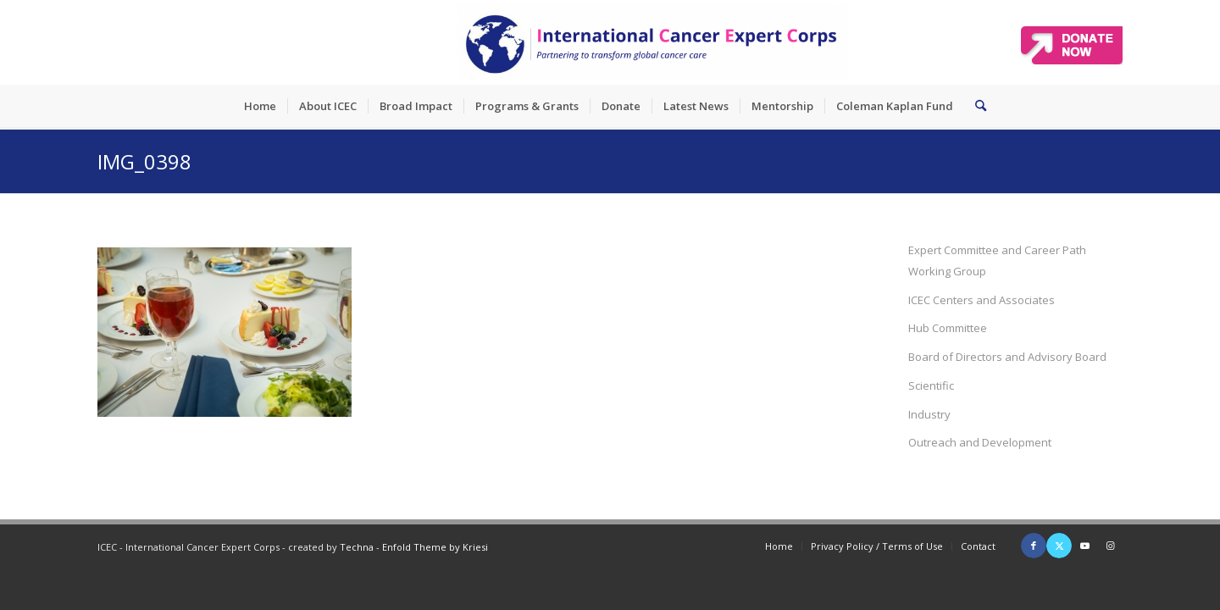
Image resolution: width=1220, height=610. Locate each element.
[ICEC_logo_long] (652, 42)
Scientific (931, 385)
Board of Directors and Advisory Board (1007, 356)
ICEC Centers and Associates (981, 300)
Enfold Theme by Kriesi (435, 547)
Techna (357, 547)
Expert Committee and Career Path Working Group (997, 260)
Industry (929, 414)
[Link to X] (1059, 545)
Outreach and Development (979, 442)
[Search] (975, 106)
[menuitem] (260, 106)
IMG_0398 (144, 161)
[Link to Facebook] (1033, 545)
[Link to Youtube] (1084, 545)
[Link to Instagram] (1110, 545)
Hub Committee (947, 328)
